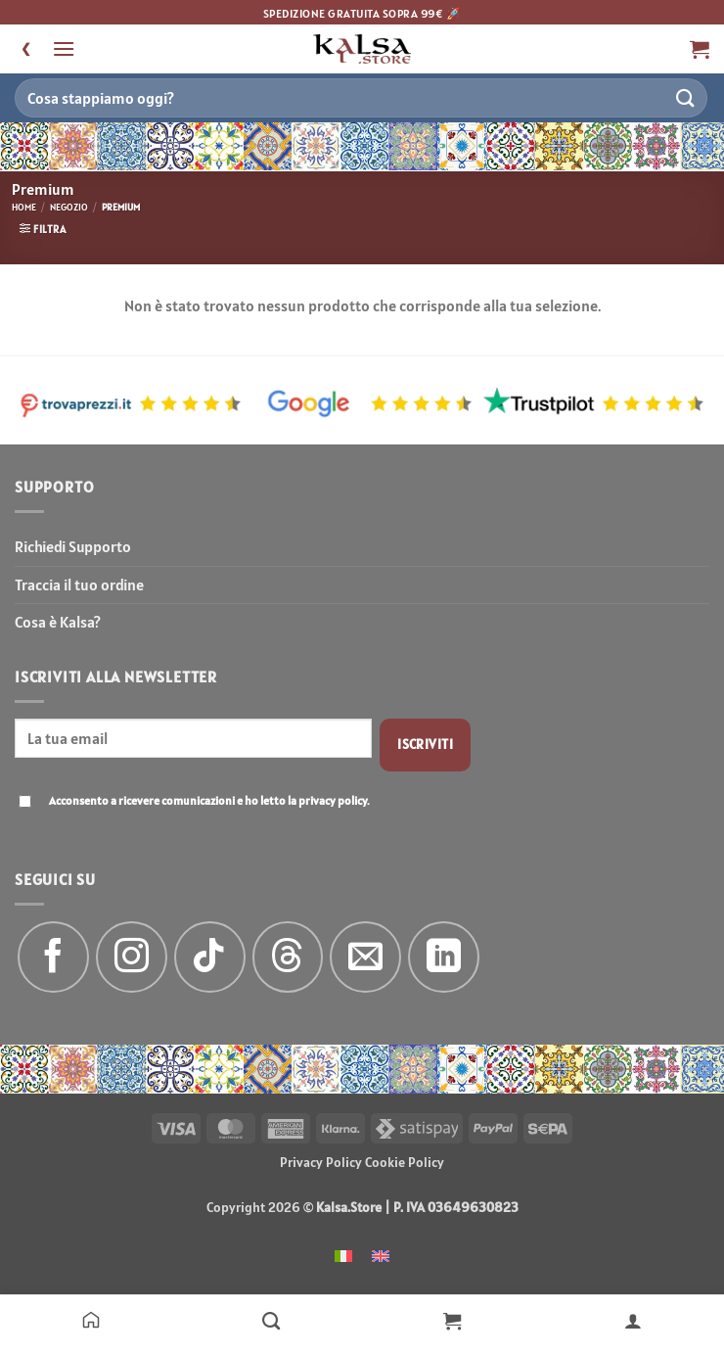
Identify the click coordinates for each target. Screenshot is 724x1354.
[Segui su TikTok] (210, 957)
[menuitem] (343, 1254)
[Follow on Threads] (288, 957)
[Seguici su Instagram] (131, 957)
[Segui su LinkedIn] (443, 957)
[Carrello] (452, 1319)
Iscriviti (425, 744)
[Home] (90, 1319)
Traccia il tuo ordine (79, 584)
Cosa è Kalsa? (58, 621)
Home (24, 207)
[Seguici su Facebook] (53, 957)
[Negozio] (271, 1319)
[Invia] (685, 97)
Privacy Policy (321, 1162)
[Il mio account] (633, 1319)
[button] (63, 48)
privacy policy (332, 800)
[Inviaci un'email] (365, 957)
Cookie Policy (404, 1162)
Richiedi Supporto (73, 546)
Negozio (69, 207)
